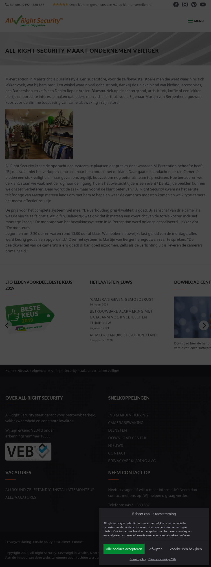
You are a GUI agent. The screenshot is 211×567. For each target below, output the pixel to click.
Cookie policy (138, 559)
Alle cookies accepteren (124, 549)
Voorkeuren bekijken (186, 549)
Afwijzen (156, 549)
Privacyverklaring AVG (162, 559)
